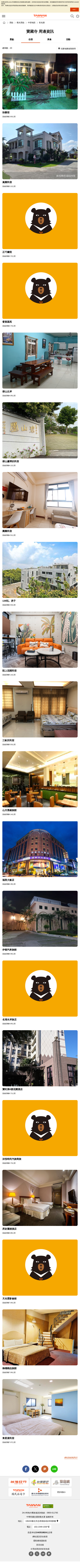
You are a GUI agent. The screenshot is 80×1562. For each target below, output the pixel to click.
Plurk (44, 1469)
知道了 (74, 9)
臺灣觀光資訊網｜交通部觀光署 (40, 16)
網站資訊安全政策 (40, 1537)
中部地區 (31, 23)
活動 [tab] (68, 39)
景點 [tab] (12, 39)
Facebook (31, 1553)
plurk (49, 1553)
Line (43, 1553)
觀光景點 (20, 23)
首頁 (4, 22)
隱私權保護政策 (40, 1541)
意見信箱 (40, 1545)
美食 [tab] (49, 39)
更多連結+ (61, 1492)
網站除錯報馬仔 (71, 1458)
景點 (11, 23)
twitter (35, 1469)
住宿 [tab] (30, 39)
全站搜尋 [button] (72, 16)
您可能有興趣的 (77, 16)
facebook (25, 1469)
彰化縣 (42, 23)
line (54, 1469)
